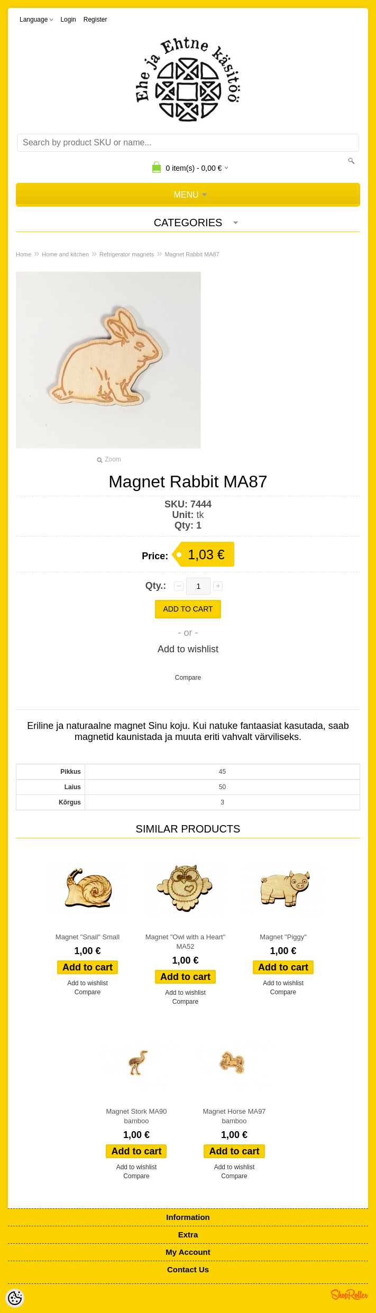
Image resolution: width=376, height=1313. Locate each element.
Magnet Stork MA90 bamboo (136, 1116)
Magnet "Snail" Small (88, 937)
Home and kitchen (65, 254)
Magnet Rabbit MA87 (191, 254)
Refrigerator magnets (126, 254)
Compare (188, 677)
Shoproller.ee (349, 1294)
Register (95, 19)
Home (23, 254)
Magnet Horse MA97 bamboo (234, 1116)
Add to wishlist (188, 649)
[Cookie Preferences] (14, 1298)
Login (68, 19)
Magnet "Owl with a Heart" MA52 (185, 941)
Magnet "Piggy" (283, 937)
